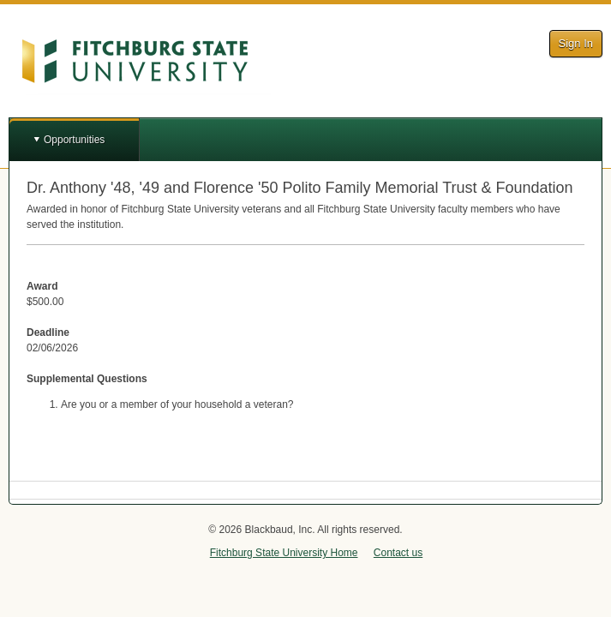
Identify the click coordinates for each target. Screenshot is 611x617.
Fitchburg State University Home (284, 553)
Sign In (576, 43)
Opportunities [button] (74, 140)
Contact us (398, 553)
